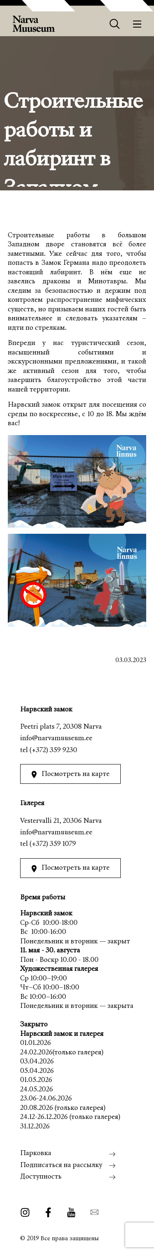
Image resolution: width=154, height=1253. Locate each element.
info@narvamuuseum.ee (56, 739)
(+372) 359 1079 (53, 844)
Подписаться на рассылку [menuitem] (61, 1166)
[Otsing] (115, 24)
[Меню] (137, 24)
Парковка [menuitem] (35, 1154)
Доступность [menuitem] (41, 1177)
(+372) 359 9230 (53, 751)
